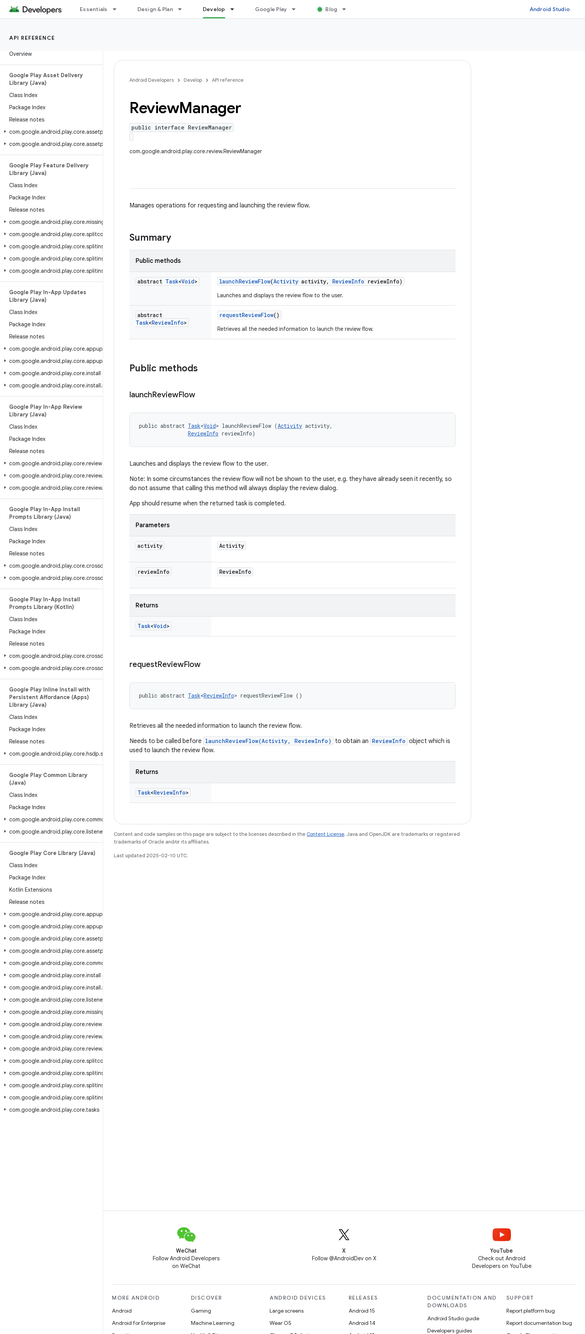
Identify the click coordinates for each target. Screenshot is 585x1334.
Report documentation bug (539, 1322)
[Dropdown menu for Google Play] (297, 9)
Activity (285, 281)
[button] (50, 132)
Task (171, 281)
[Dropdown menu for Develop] (235, 9)
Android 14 (362, 1322)
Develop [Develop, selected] (214, 9)
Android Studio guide (453, 1318)
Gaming (201, 1310)
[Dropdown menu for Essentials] (118, 9)
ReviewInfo (348, 281)
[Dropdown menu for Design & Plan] (183, 9)
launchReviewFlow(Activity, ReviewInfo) (268, 741)
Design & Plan (155, 9)
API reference (32, 37)
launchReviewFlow (244, 281)
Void (187, 281)
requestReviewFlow (246, 315)
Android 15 (362, 1310)
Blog (331, 9)
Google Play (271, 9)
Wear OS (280, 1322)
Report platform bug (530, 1310)
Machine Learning (212, 1322)
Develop (193, 80)
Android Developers (151, 80)
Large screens (287, 1310)
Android (122, 1310)
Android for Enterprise (138, 1322)
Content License (325, 834)
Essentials (94, 9)
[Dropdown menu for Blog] (347, 9)
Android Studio (550, 9)
